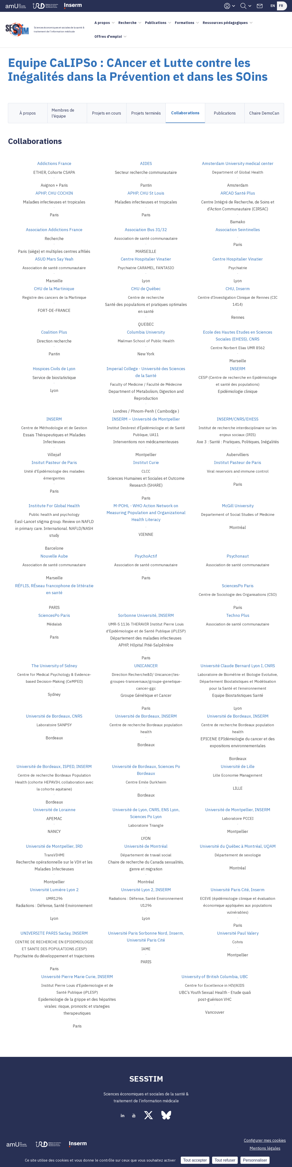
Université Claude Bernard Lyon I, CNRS (238, 665)
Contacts (260, 6)
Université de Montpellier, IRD (54, 846)
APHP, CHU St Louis (146, 193)
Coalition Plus (54, 332)
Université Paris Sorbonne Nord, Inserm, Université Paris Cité (146, 936)
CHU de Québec (146, 288)
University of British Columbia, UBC (215, 976)
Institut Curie (146, 462)
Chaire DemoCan (264, 113)
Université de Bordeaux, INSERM (146, 716)
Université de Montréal (145, 846)
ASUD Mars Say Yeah (54, 259)
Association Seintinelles (238, 229)
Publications (225, 113)
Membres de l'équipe (63, 113)
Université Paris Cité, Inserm (238, 889)
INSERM (237, 368)
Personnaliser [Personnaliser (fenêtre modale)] (255, 1160)
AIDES (146, 163)
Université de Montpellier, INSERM (237, 809)
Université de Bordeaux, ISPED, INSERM (54, 766)
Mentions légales (265, 1148)
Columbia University (146, 332)
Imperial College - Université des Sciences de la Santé (146, 372)
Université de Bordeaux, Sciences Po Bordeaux (146, 770)
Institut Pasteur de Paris (237, 462)
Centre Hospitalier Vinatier (146, 259)
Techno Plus (237, 615)
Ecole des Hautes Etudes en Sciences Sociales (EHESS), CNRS (237, 335)
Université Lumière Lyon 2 (54, 889)
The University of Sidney (54, 665)
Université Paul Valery (237, 933)
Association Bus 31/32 (146, 229)
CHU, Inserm (238, 288)
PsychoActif (146, 556)
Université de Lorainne (54, 809)
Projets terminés (146, 113)
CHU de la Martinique (54, 288)
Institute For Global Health (54, 505)
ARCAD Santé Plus (237, 193)
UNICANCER (146, 665)
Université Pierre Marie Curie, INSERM (77, 976)
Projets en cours (106, 113)
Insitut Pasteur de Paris (54, 462)
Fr (281, 5)
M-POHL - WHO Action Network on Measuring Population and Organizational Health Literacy (146, 512)
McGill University (238, 505)
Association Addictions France (54, 229)
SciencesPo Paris (238, 585)
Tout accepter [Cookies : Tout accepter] (195, 1160)
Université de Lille (238, 766)
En (273, 5)
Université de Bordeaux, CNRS (54, 716)
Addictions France (54, 163)
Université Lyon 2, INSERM (146, 889)
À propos (27, 113)
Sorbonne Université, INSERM (146, 615)
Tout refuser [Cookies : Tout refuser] (225, 1160)
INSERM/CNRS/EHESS (237, 419)
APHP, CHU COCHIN (54, 193)
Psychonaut (238, 556)
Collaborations (185, 112)
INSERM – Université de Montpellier (146, 419)
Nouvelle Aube (54, 556)
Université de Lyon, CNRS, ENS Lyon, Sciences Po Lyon (146, 813)
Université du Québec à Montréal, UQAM (238, 846)
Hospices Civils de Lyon (54, 368)
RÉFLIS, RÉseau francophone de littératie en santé (54, 589)
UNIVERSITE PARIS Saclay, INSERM (54, 933)
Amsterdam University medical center (238, 163)
